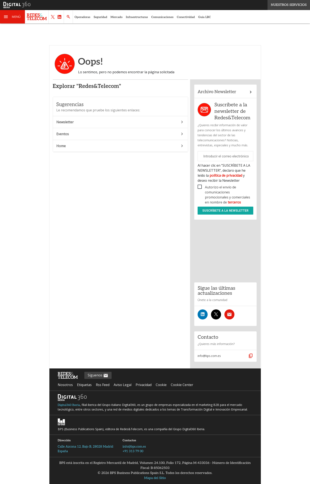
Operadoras (82, 17)
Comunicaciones (162, 17)
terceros (234, 202)
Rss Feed (102, 384)
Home (120, 145)
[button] (12, 16)
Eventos (120, 133)
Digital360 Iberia (69, 405)
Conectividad (186, 17)
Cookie (161, 384)
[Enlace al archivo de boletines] (225, 92)
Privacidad (144, 384)
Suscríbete (225, 210)
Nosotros (65, 384)
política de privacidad (226, 175)
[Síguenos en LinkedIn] (203, 314)
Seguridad (100, 17)
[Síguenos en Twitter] (216, 314)
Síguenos (98, 375)
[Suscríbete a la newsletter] (229, 314)
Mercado (116, 17)
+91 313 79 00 (133, 451)
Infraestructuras (137, 17)
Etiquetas (84, 384)
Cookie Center (182, 384)
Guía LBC (204, 17)
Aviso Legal (122, 384)
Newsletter (120, 122)
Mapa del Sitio (155, 478)
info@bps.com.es (134, 446)
